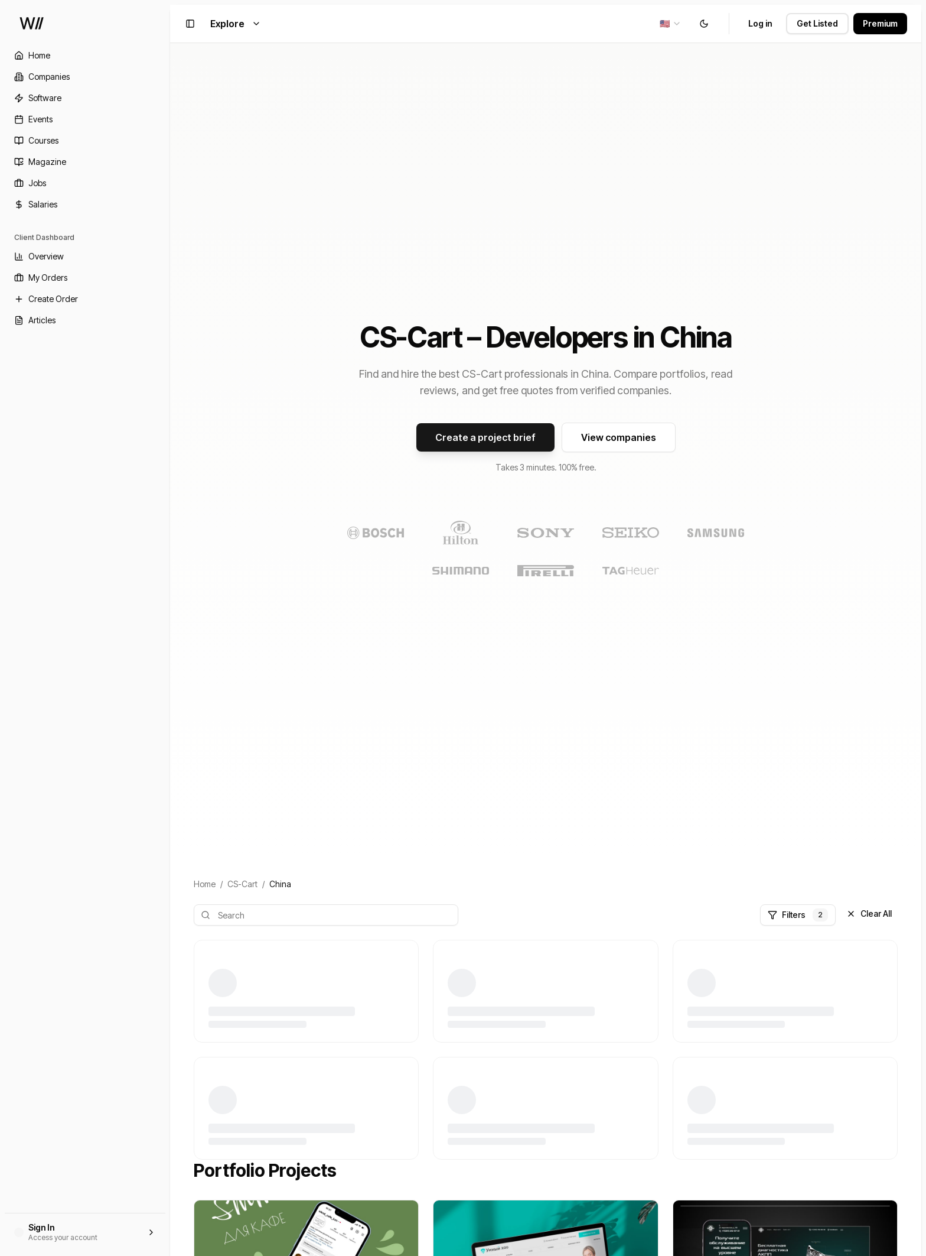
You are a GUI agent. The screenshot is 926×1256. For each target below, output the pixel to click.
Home (205, 884)
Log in (760, 23)
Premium (880, 23)
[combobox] (671, 23)
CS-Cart (242, 884)
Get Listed (817, 23)
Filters (798, 914)
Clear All (869, 913)
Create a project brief (485, 437)
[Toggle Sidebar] (170, 628)
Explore (235, 24)
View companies (618, 437)
